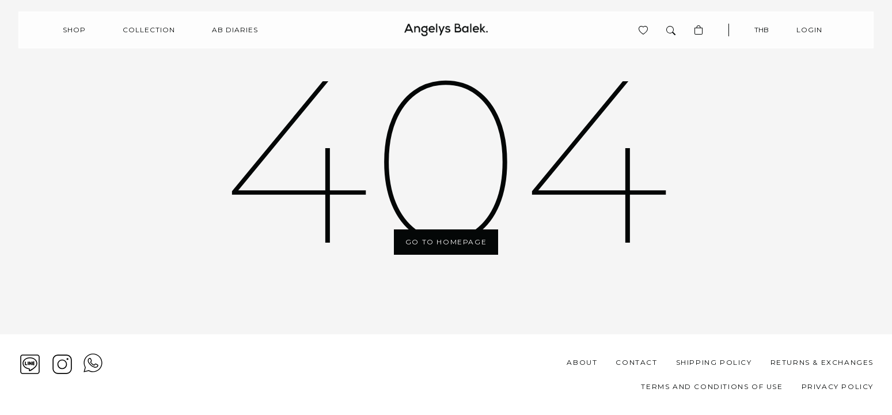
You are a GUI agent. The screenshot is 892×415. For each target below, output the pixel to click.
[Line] (29, 364)
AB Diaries (235, 29)
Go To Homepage (446, 241)
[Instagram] (62, 364)
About (582, 362)
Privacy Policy (838, 386)
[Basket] (698, 30)
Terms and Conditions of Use (712, 386)
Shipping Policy (714, 362)
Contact (636, 362)
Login (809, 29)
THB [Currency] (761, 29)
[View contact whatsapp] (93, 375)
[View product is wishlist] (643, 30)
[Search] (670, 30)
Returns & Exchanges (822, 362)
